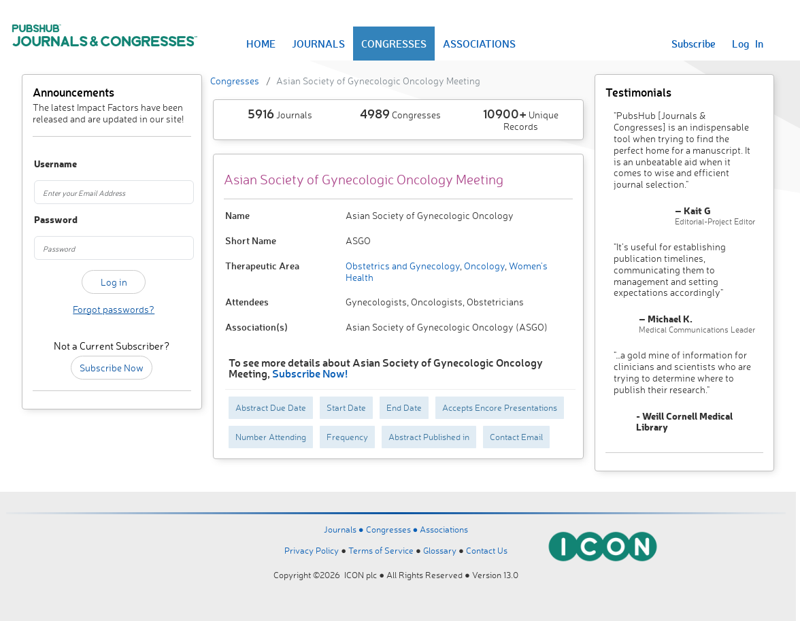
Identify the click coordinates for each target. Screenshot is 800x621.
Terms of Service (381, 550)
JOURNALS (318, 43)
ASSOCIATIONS (479, 43)
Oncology (483, 265)
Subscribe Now (112, 367)
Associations (444, 529)
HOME (261, 43)
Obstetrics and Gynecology (403, 265)
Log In (747, 43)
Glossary (439, 550)
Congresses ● (393, 529)
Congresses (234, 80)
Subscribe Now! (310, 373)
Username (45, 164)
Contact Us (486, 550)
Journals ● (345, 529)
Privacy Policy (311, 550)
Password (45, 220)
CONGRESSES (394, 43)
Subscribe (693, 43)
